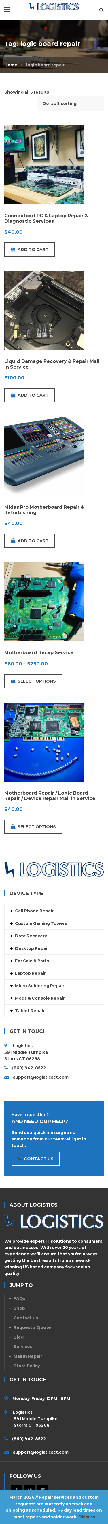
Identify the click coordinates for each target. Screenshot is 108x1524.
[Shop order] (70, 103)
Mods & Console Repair (40, 998)
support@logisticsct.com (41, 1077)
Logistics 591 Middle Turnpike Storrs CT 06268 (31, 1419)
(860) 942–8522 (29, 1067)
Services (23, 1346)
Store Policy (27, 1365)
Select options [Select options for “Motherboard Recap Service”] (33, 681)
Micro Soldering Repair (39, 985)
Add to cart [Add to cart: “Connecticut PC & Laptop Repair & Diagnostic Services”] (30, 249)
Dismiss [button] (86, 1516)
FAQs (19, 1298)
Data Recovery (31, 935)
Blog (19, 1337)
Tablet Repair (30, 1010)
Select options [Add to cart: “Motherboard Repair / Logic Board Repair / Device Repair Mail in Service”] (33, 826)
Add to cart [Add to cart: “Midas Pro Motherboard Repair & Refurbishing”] (30, 540)
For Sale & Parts (32, 960)
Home (10, 64)
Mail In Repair (28, 1356)
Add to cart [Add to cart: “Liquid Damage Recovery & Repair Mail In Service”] (30, 395)
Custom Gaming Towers (41, 923)
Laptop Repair (30, 973)
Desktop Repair (32, 948)
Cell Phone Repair (34, 910)
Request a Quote (32, 1327)
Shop (19, 1308)
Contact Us (26, 1317)
